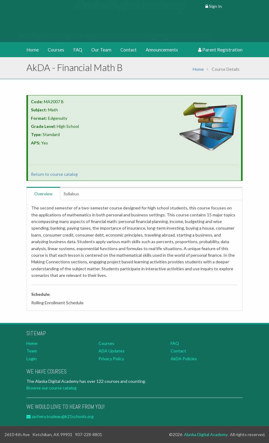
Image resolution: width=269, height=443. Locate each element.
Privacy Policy (111, 358)
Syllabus (71, 193)
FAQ (77, 49)
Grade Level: (43, 126)
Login (31, 358)
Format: (39, 118)
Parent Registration (220, 49)
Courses (56, 49)
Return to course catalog (54, 174)
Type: (36, 134)
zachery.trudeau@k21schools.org (60, 416)
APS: (35, 142)
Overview (43, 193)
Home (32, 49)
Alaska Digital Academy (205, 434)
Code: (37, 101)
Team (31, 350)
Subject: (39, 109)
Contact (128, 49)
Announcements (162, 49)
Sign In (213, 6)
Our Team (101, 49)
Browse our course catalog (51, 387)
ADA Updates (111, 350)
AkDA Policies (184, 358)
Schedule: (40, 294)
